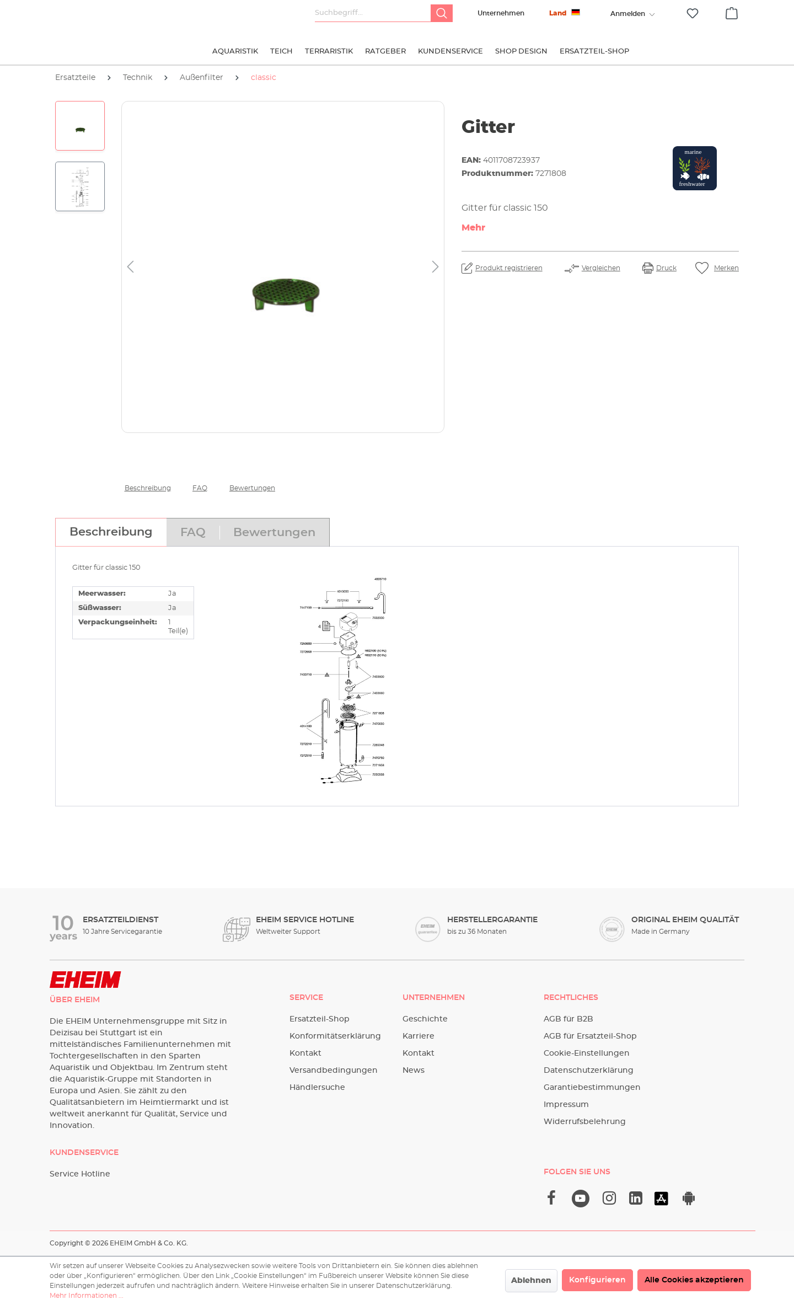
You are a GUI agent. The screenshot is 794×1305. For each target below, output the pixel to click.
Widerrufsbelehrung (585, 1122)
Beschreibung (148, 488)
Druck (666, 268)
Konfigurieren (597, 1280)
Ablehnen (531, 1281)
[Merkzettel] (692, 13)
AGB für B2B (568, 1019)
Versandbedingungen (333, 1070)
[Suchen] (442, 13)
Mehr (473, 227)
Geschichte (425, 1019)
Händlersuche (317, 1088)
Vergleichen (601, 268)
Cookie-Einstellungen (587, 1053)
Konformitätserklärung (335, 1036)
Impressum (566, 1105)
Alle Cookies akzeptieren (694, 1280)
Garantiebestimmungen (592, 1088)
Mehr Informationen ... (87, 1295)
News (414, 1070)
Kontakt (305, 1053)
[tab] (111, 532)
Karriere (418, 1036)
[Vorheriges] (130, 267)
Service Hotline (80, 1174)
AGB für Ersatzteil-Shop (590, 1036)
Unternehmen (501, 13)
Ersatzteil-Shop (319, 1019)
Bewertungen (252, 488)
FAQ (199, 488)
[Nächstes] (435, 267)
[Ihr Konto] (627, 14)
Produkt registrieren (509, 268)
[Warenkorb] (731, 11)
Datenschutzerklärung (589, 1070)
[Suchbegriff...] (373, 13)
